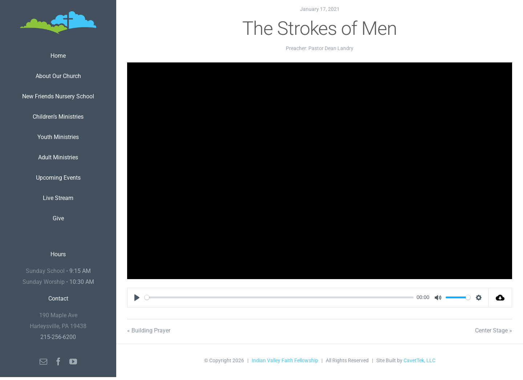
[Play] (137, 297)
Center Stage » (493, 330)
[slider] (279, 297)
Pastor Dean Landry (330, 48)
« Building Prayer (148, 330)
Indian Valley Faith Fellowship (285, 360)
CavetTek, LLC (419, 360)
